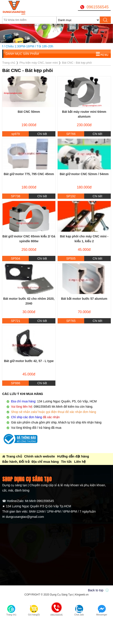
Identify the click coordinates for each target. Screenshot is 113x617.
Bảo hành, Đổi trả (15, 461)
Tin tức (66, 461)
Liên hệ (80, 461)
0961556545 (98, 7)
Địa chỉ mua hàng (45, 461)
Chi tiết (42, 134)
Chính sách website (39, 456)
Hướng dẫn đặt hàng (73, 456)
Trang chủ (14, 456)
